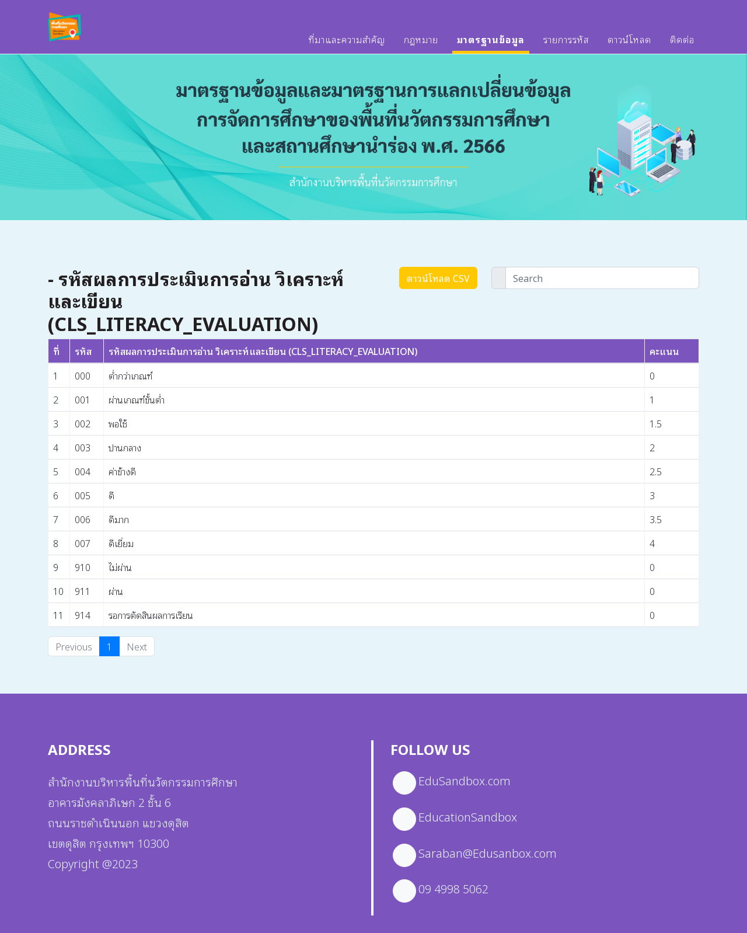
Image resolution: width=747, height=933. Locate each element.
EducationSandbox (467, 816)
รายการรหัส (566, 45)
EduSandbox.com (464, 780)
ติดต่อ (682, 45)
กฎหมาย (421, 45)
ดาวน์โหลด (629, 45)
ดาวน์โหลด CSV (438, 278)
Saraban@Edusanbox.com (487, 852)
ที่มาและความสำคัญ (347, 45)
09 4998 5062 (453, 888)
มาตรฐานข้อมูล (491, 45)
